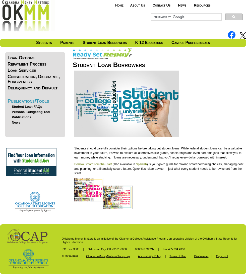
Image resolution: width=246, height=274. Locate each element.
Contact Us (162, 5)
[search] (186, 17)
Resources (202, 5)
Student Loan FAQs (27, 106)
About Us (137, 5)
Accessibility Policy (149, 256)
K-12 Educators (149, 42)
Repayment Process (27, 64)
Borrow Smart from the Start (93, 164)
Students (44, 42)
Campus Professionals (190, 42)
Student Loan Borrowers (105, 42)
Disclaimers (201, 256)
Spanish (141, 164)
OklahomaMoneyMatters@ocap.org (108, 256)
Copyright (222, 256)
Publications (21, 117)
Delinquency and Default (32, 87)
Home (119, 5)
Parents (67, 42)
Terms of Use (177, 256)
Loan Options (21, 57)
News (182, 5)
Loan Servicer (22, 70)
